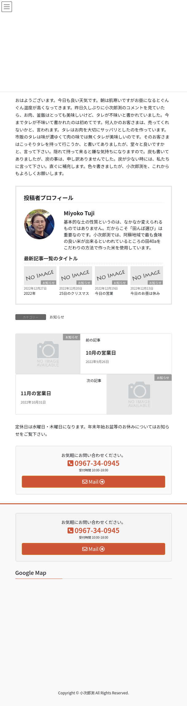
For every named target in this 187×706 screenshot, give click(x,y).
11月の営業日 (36, 393)
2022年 (30, 293)
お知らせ (48, 282)
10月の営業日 (101, 352)
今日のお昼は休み (145, 293)
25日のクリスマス (74, 293)
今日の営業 (104, 293)
